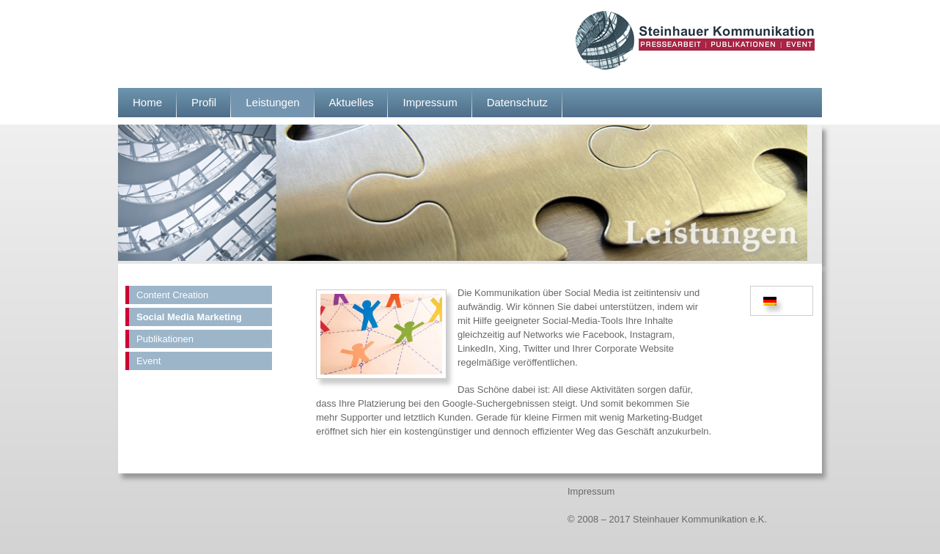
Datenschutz (517, 102)
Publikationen (165, 338)
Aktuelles (351, 102)
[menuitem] (772, 301)
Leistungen (272, 102)
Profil (203, 102)
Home (147, 102)
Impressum (430, 102)
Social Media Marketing (189, 316)
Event (148, 360)
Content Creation (172, 294)
